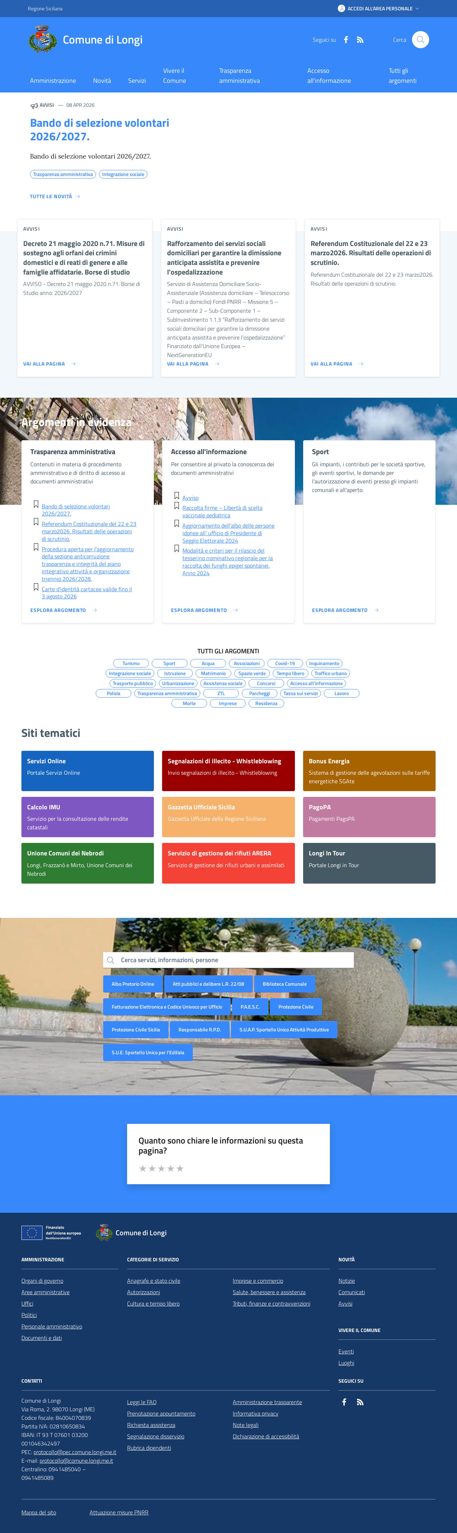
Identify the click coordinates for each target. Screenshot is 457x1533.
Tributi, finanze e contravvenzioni (271, 1303)
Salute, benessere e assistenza (269, 1292)
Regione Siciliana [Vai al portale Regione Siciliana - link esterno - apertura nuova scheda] (45, 8)
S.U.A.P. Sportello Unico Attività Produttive (284, 1029)
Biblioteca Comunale (285, 983)
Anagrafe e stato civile (153, 1280)
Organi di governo (42, 1280)
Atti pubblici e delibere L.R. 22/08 (208, 983)
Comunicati (351, 1292)
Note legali (245, 1425)
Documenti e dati (41, 1337)
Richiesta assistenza (151, 1425)
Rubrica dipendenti (149, 1447)
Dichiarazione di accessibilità (266, 1436)
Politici (29, 1315)
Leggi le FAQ (142, 1402)
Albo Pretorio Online (133, 983)
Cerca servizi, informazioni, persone (169, 960)
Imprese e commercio (258, 1280)
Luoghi (346, 1362)
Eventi (346, 1351)
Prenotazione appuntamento (161, 1413)
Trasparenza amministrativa (239, 75)
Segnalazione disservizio (155, 1436)
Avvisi (345, 1303)
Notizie (346, 1280)
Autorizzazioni (143, 1292)
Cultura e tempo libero (153, 1303)
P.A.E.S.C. (250, 1006)
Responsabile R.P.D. (200, 1029)
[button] (379, 8)
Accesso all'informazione (329, 75)
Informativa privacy (255, 1413)
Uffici (27, 1303)
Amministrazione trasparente (267, 1402)
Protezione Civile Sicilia (136, 1029)
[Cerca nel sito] (420, 39)
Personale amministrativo (51, 1326)
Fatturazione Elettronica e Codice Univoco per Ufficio (167, 1006)
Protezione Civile (295, 1006)
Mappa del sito (38, 1512)
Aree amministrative (45, 1292)
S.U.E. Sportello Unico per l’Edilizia (148, 1052)
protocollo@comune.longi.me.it (76, 1460)
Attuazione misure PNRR (119, 1512)
